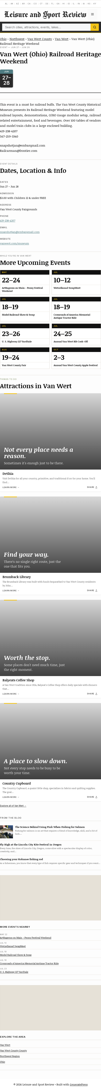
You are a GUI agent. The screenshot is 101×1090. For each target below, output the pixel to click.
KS (89, 4)
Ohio (3, 39)
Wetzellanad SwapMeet (13, 946)
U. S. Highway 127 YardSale (14, 972)
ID (69, 4)
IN (79, 4)
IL (74, 4)
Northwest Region (10, 1056)
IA (84, 4)
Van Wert (61, 39)
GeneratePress (79, 1084)
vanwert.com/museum (14, 243)
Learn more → (11, 487)
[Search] (95, 27)
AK (12, 4)
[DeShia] (50, 431)
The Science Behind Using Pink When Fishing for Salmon (50, 827)
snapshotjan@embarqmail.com (20, 232)
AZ (17, 4)
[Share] (92, 487)
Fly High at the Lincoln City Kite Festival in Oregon (31, 844)
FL (52, 4)
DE (47, 4)
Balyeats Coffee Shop (18, 680)
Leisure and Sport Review (45, 14)
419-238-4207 (7, 220)
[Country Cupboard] (50, 741)
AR (23, 4)
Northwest (17, 39)
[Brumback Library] (50, 535)
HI (63, 4)
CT (41, 4)
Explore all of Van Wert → (13, 805)
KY (94, 4)
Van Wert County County (13, 1050)
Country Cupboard (17, 783)
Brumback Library (17, 576)
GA (58, 4)
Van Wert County (40, 39)
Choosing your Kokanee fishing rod (21, 859)
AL (6, 4)
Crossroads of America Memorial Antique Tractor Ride (29, 963)
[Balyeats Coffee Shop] (50, 638)
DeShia (8, 473)
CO (35, 4)
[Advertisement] (51, 897)
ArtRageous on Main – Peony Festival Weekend (25, 937)
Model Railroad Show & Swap (16, 954)
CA (29, 4)
